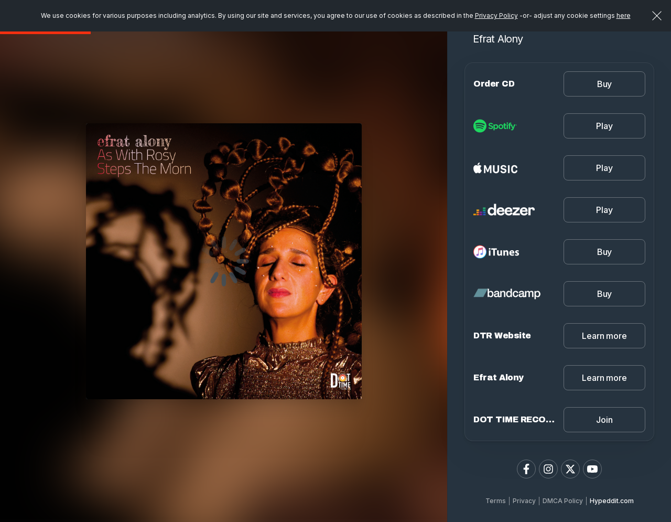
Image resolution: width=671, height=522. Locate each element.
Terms (495, 501)
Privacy (524, 501)
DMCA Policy (563, 501)
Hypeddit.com (612, 501)
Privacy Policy (496, 15)
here (623, 15)
